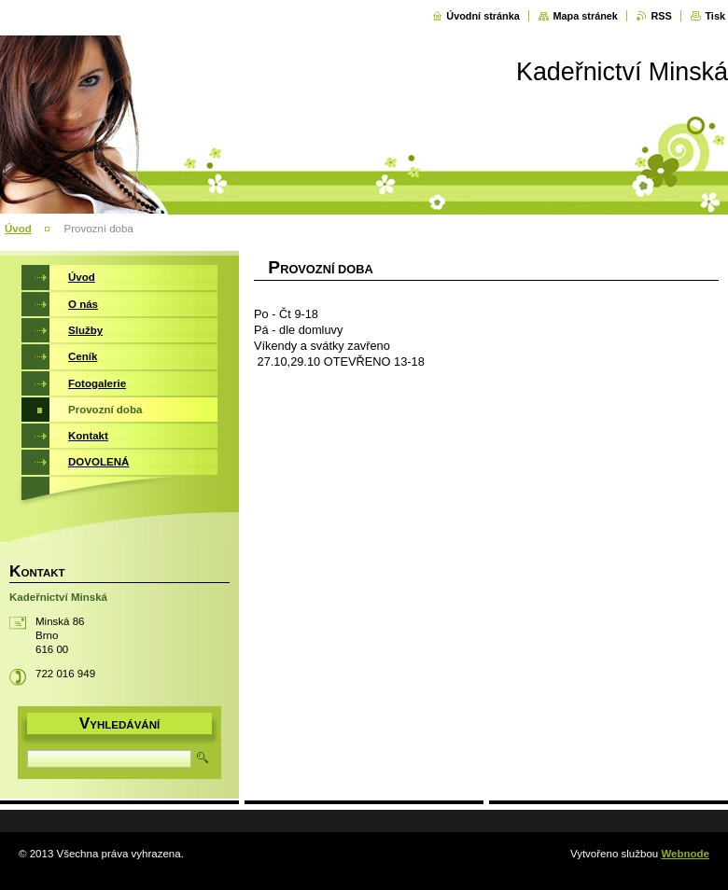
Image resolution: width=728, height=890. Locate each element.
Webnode (685, 853)
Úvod (18, 228)
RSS (661, 15)
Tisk (715, 15)
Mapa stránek (585, 15)
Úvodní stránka (483, 15)
